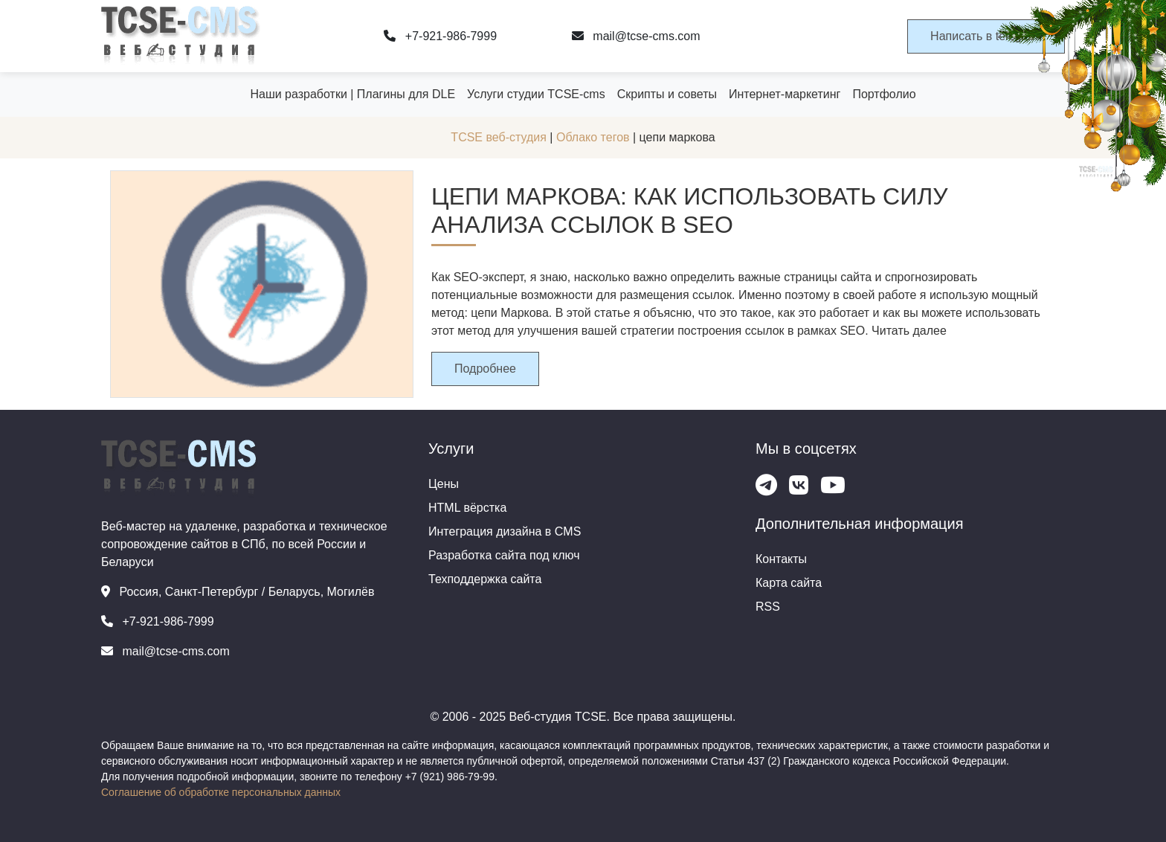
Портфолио (883, 94)
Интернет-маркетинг (784, 94)
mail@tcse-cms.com (636, 36)
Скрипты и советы (667, 94)
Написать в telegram (986, 36)
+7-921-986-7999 (440, 36)
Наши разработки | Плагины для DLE (352, 94)
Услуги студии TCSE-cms (536, 94)
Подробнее (485, 368)
